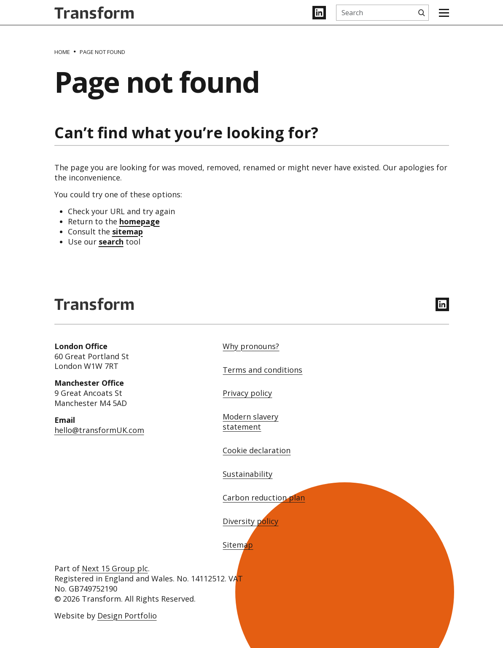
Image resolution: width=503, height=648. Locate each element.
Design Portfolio (127, 615)
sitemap (127, 231)
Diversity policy (250, 521)
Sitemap (238, 545)
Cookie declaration (257, 450)
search (111, 242)
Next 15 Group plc (115, 568)
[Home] (62, 52)
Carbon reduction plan (264, 498)
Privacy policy (247, 393)
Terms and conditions (262, 370)
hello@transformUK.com (99, 430)
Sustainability (247, 474)
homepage (139, 221)
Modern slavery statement (250, 422)
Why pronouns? (251, 346)
